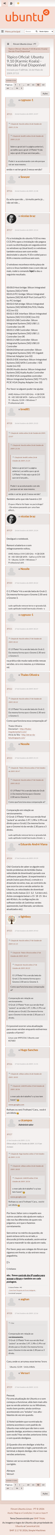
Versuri (25, 1373)
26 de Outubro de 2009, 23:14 (26, 230)
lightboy (26, 916)
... (23, 85)
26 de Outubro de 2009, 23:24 (26, 530)
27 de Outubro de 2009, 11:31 (26, 1064)
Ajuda (10, 1513)
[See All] (8, 44)
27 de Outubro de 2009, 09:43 (26, 931)
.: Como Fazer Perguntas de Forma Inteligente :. (22, 1290)
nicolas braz (28, 216)
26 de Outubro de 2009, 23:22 (26, 423)
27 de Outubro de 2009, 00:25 (26, 629)
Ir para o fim (11, 80)
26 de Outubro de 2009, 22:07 (26, 114)
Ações (45, 93)
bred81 (25, 409)
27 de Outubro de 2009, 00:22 (26, 583)
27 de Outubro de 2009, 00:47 (26, 689)
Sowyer (25, 176)
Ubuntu (19, 1526)
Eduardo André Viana (34, 844)
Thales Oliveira (30, 674)
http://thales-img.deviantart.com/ (20, 730)
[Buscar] (36, 31)
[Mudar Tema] (18, 3)
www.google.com (16, 1104)
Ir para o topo (11, 1480)
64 (8, 88)
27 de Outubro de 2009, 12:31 (26, 1387)
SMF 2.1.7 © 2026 (19, 1530)
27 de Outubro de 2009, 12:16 (26, 1313)
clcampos (26, 1120)
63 (43, 85)
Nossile (25, 568)
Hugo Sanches (29, 1050)
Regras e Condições (23, 1513)
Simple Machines (36, 1530)
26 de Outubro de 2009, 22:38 (26, 191)
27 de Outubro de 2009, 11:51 (18, 1140)
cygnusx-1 (27, 100)
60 (28, 85)
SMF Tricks (39, 1518)
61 (33, 85)
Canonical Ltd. (32, 1526)
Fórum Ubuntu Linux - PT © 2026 (27, 1508)
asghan (25, 1299)
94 (17, 88)
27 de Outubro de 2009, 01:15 (26, 758)
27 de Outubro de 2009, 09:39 (26, 858)
